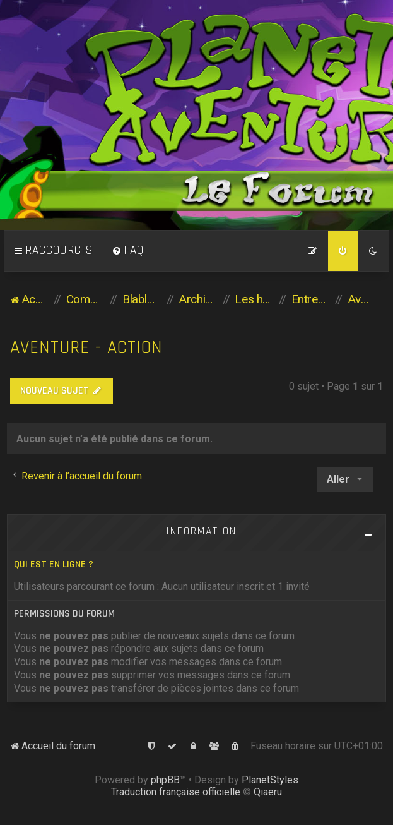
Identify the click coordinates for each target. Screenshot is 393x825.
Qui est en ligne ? (53, 564)
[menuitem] (128, 251)
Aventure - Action (86, 347)
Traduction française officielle (175, 792)
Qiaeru (268, 792)
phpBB (165, 780)
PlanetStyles (270, 780)
